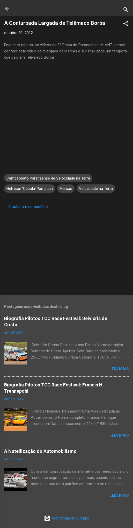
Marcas (66, 188)
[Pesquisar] (126, 10)
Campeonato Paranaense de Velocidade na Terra (48, 178)
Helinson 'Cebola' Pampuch (29, 188)
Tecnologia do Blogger (66, 518)
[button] (126, 24)
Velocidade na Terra (96, 188)
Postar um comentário (28, 206)
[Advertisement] (66, 250)
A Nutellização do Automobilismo (40, 451)
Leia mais (119, 369)
